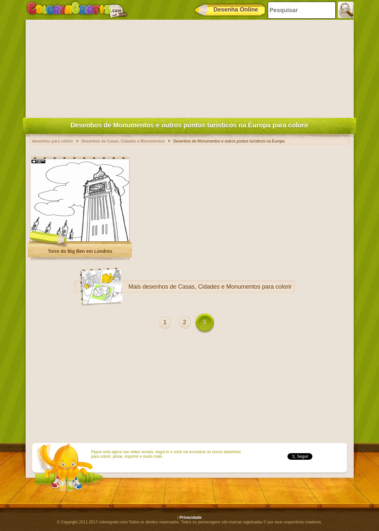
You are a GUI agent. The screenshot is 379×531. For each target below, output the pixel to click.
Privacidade (190, 517)
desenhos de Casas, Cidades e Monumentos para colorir (216, 286)
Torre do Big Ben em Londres (80, 251)
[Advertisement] (190, 67)
